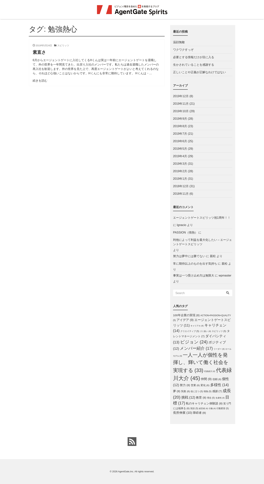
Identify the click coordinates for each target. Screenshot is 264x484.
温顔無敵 (179, 42)
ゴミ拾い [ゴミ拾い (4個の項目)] (205, 331)
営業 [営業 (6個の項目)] (195, 385)
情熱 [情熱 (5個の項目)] (207, 391)
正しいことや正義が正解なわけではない (199, 72)
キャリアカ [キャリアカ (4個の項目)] (196, 326)
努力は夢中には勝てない (189, 256)
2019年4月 (180, 156)
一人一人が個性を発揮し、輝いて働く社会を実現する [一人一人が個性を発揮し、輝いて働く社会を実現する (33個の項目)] (200, 362)
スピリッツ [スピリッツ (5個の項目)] (219, 331)
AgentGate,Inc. (126, 471)
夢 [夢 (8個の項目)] (176, 391)
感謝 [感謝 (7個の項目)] (217, 391)
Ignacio (181, 225)
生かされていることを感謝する (193, 64)
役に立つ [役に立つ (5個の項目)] (197, 391)
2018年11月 (181, 193)
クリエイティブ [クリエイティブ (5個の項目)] (189, 331)
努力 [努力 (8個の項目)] (185, 385)
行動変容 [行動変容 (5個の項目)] (223, 408)
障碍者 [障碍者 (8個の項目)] (199, 412)
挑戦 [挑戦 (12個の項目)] (188, 397)
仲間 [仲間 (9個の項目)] (206, 379)
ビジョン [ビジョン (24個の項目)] (194, 341)
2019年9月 (180, 118)
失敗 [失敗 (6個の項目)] (185, 391)
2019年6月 (180, 141)
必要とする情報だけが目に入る (193, 57)
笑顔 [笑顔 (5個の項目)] (194, 408)
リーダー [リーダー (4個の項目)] (219, 349)
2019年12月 (181, 96)
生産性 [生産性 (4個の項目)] (220, 398)
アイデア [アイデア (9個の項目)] (185, 320)
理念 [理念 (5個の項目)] (211, 398)
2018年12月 (181, 186)
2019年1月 (180, 178)
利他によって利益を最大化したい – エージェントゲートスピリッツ (202, 242)
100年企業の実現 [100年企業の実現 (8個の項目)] (186, 315)
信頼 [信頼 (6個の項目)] (216, 379)
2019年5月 (180, 148)
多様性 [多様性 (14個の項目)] (219, 385)
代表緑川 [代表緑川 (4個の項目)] (209, 371)
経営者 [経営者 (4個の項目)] (203, 408)
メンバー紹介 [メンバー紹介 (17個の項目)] (196, 348)
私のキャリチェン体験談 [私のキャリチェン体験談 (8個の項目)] (204, 403)
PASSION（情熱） (185, 232)
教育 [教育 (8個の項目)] (201, 397)
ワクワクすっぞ (183, 49)
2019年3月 (180, 163)
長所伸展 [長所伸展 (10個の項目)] (182, 412)
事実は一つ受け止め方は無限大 (193, 275)
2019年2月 (180, 171)
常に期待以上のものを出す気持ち (195, 263)
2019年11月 (181, 103)
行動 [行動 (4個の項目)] (212, 408)
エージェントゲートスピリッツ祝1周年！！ (201, 217)
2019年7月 (180, 133)
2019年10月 (181, 111)
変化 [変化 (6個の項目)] (205, 385)
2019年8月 (180, 126)
